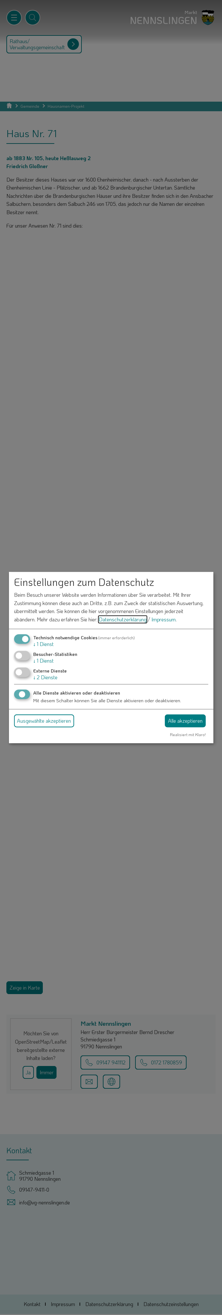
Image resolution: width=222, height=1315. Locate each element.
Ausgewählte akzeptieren (44, 720)
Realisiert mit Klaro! (188, 734)
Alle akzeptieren (185, 720)
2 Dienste (45, 677)
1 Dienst (43, 644)
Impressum (163, 619)
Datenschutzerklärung (123, 619)
